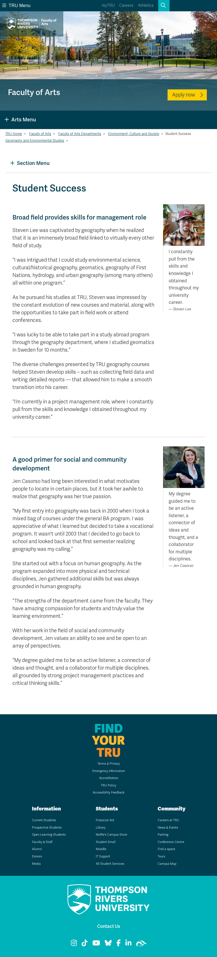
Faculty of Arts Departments (79, 134)
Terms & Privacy (108, 763)
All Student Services (110, 864)
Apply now (183, 95)
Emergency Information (108, 771)
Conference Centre (171, 842)
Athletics (146, 5)
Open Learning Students (49, 834)
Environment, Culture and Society (133, 134)
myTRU (108, 5)
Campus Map (167, 864)
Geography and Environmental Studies (34, 141)
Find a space (166, 849)
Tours (161, 856)
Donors (37, 856)
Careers (126, 5)
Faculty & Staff (42, 842)
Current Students (44, 820)
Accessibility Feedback (109, 792)
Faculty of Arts (40, 134)
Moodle (101, 849)
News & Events (168, 827)
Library (100, 827)
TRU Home (13, 134)
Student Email (106, 842)
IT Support (103, 856)
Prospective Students (47, 827)
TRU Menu (16, 5)
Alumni (37, 849)
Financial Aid (105, 820)
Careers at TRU (168, 820)
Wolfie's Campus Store (111, 834)
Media (36, 864)
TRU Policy (108, 785)
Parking (163, 834)
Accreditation (108, 778)
